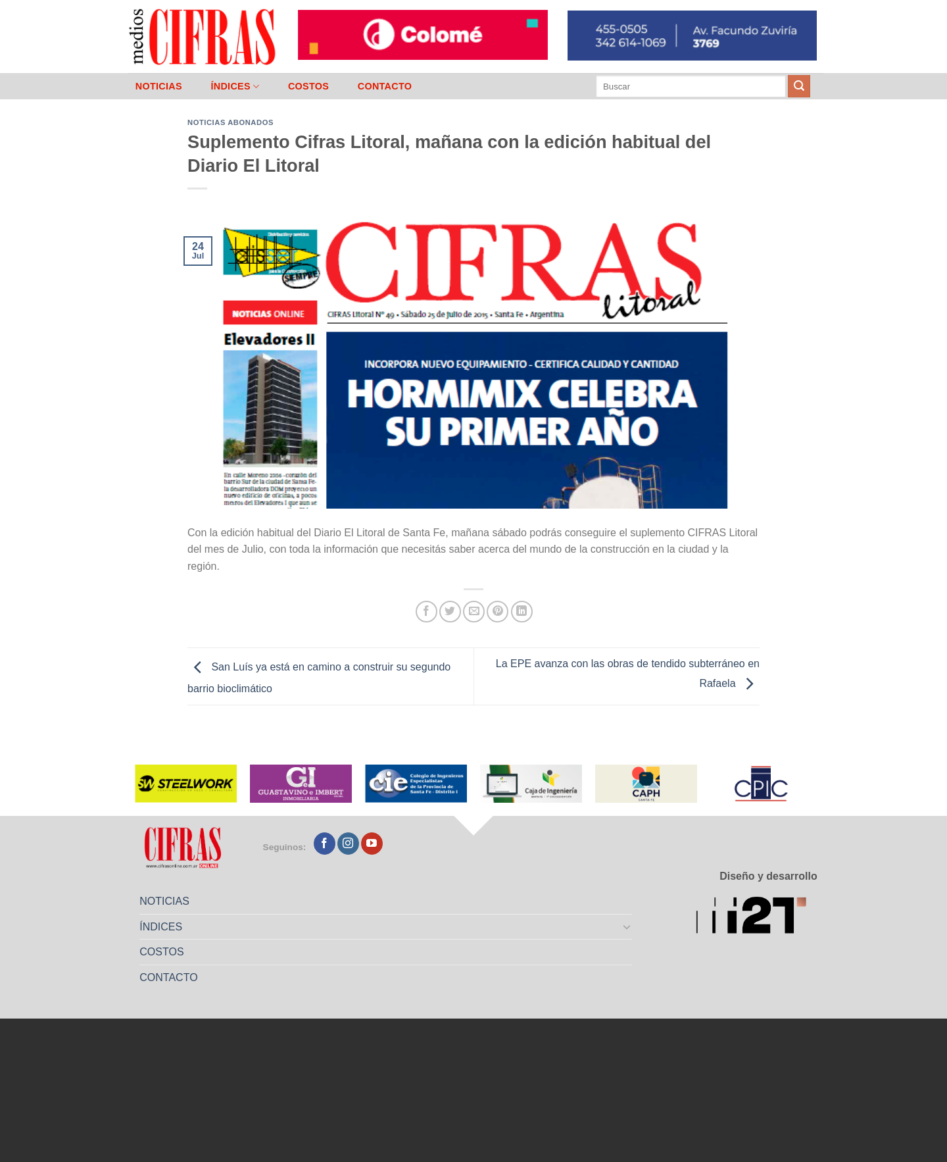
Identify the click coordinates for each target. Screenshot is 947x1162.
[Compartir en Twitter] (450, 611)
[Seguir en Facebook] (324, 843)
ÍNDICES (234, 86)
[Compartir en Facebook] (426, 611)
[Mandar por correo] (474, 611)
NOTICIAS (158, 86)
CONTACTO (385, 86)
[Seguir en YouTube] (372, 843)
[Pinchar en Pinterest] (497, 611)
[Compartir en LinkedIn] (522, 611)
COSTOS (308, 86)
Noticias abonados (230, 122)
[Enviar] (799, 86)
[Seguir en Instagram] (348, 843)
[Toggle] (627, 926)
